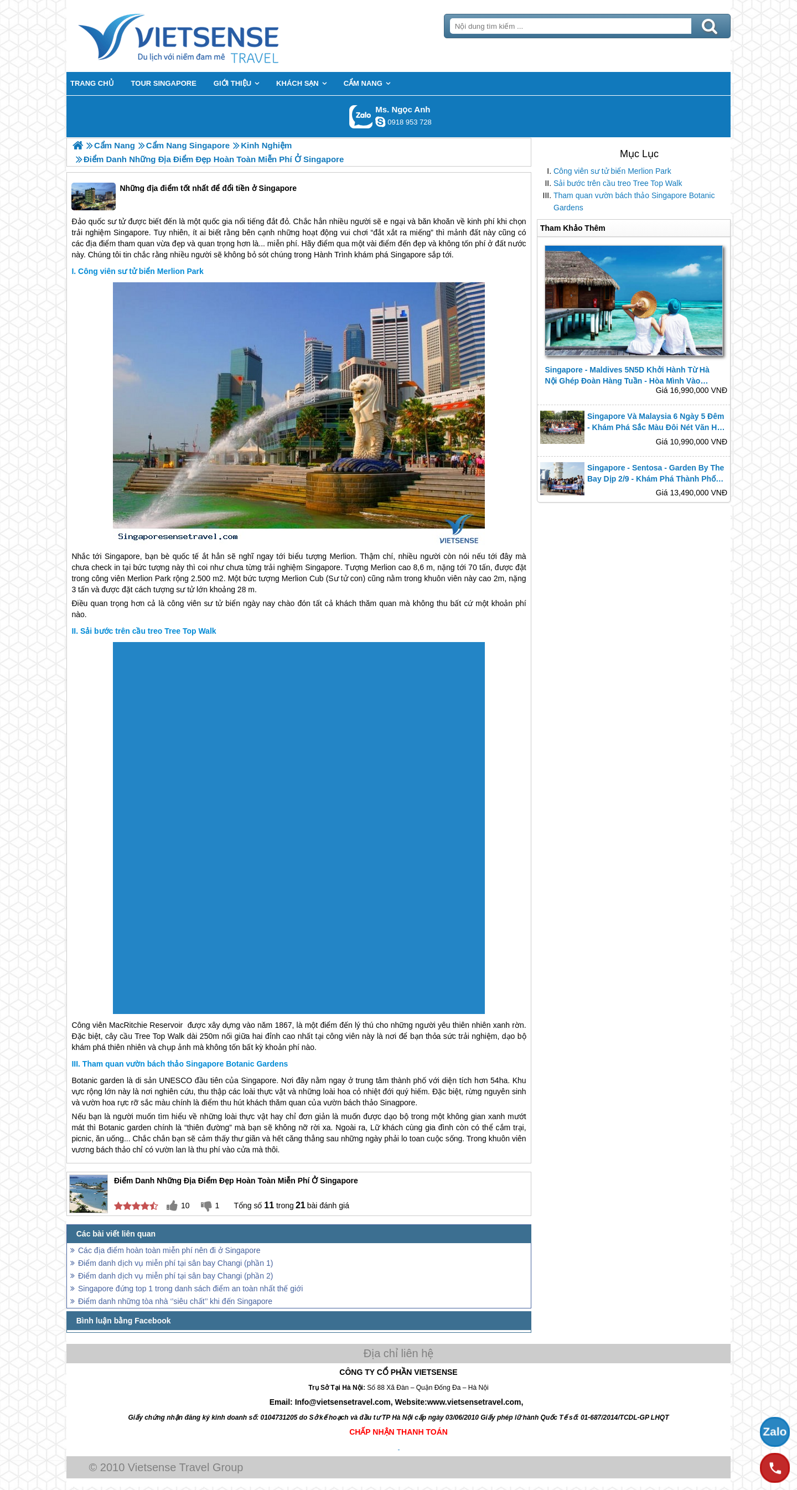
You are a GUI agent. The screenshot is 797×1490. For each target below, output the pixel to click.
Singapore (131, 232)
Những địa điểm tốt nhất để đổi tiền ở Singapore (184, 196)
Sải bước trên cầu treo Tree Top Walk (617, 183)
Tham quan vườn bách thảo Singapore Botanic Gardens (634, 201)
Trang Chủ (205, 36)
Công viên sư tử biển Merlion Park (612, 171)
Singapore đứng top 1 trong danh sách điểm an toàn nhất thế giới (190, 1288)
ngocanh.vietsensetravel (380, 121)
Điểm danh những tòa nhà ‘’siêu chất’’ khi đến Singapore (175, 1301)
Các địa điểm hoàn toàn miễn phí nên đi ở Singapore (169, 1250)
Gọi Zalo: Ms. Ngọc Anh (361, 116)
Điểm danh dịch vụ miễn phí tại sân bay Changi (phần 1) (175, 1263)
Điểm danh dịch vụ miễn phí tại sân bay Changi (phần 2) (175, 1275)
